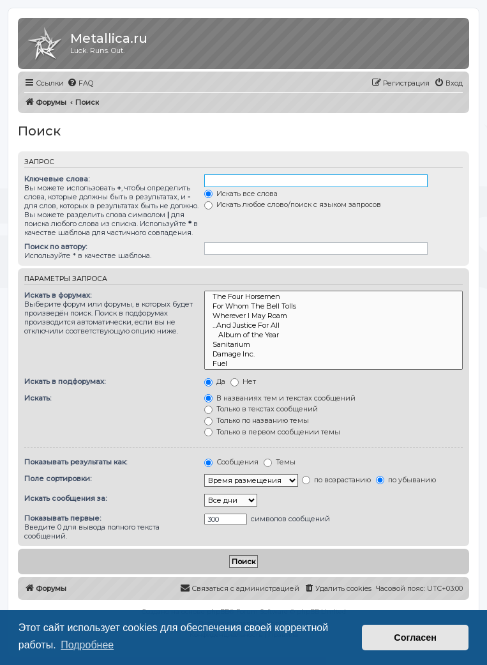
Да (214, 381)
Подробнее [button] (87, 644)
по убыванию (406, 479)
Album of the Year (333, 335)
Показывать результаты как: (75, 461)
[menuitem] (80, 83)
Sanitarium (333, 344)
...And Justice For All (333, 325)
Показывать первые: (62, 518)
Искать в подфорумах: (64, 381)
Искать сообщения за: (65, 498)
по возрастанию (336, 479)
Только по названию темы (256, 420)
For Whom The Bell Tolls (333, 306)
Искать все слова (241, 193)
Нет (243, 381)
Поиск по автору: (55, 246)
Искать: (37, 398)
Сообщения (231, 461)
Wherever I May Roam (333, 316)
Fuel (333, 364)
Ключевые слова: (56, 178)
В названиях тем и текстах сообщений (280, 398)
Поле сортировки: (57, 478)
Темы (280, 461)
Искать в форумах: (57, 295)
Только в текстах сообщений (261, 408)
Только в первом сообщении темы (272, 431)
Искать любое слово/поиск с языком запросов (292, 204)
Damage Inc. (333, 354)
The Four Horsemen (333, 297)
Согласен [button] (415, 637)
